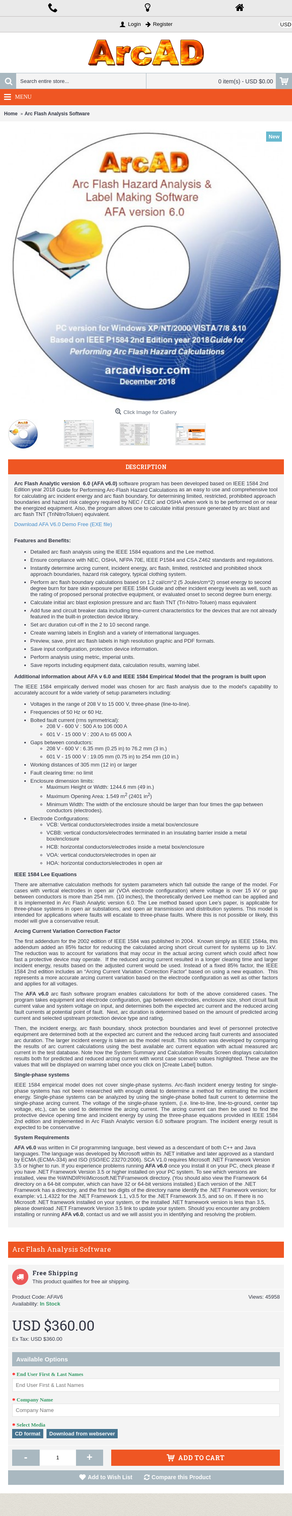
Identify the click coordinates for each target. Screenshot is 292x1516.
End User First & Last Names (50, 1374)
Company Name (35, 1400)
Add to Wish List (110, 1477)
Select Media (31, 1425)
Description (146, 467)
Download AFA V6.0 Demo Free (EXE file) (63, 524)
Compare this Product (181, 1477)
